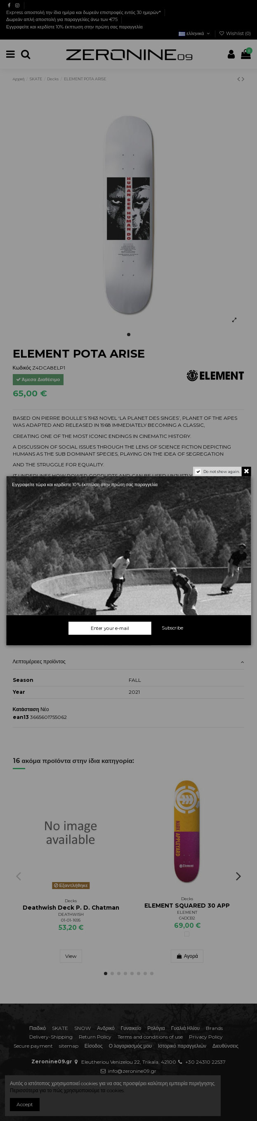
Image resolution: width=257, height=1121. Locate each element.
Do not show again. (221, 471)
